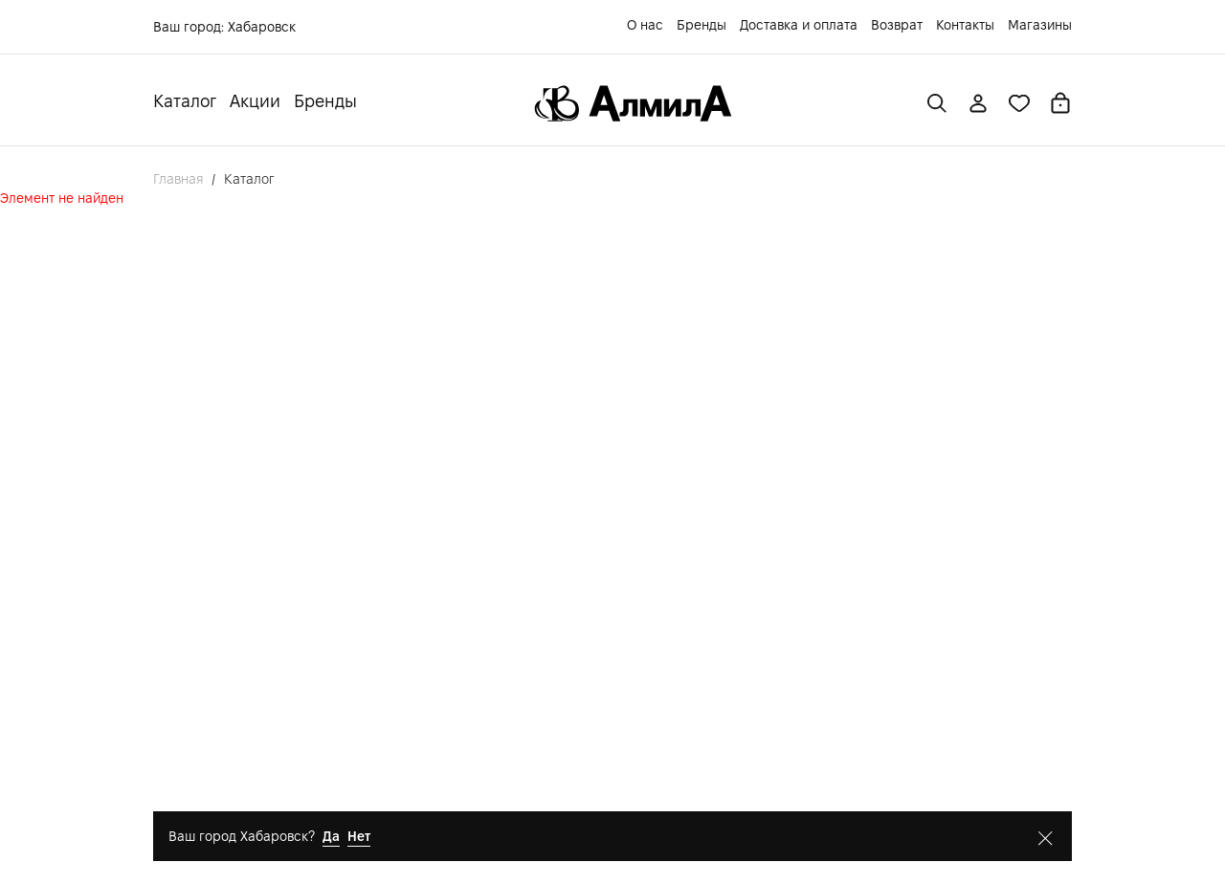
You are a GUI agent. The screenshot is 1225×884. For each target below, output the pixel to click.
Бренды (701, 25)
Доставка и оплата (799, 25)
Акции (255, 101)
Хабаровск (262, 26)
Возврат (897, 25)
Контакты (965, 25)
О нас (645, 25)
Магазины (1040, 25)
